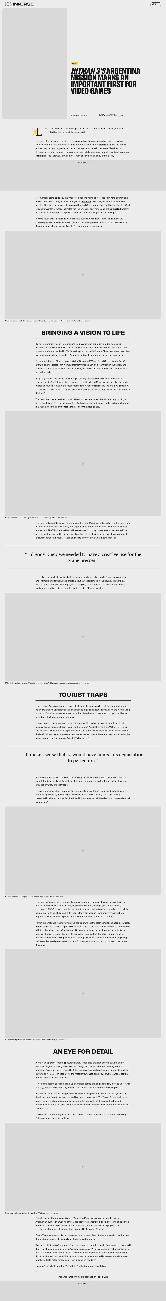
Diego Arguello (81, 116)
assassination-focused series (88, 141)
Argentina (76, 205)
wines (98, 208)
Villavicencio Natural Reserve (70, 406)
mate (117, 1066)
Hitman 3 (103, 144)
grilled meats (112, 208)
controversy (103, 1070)
